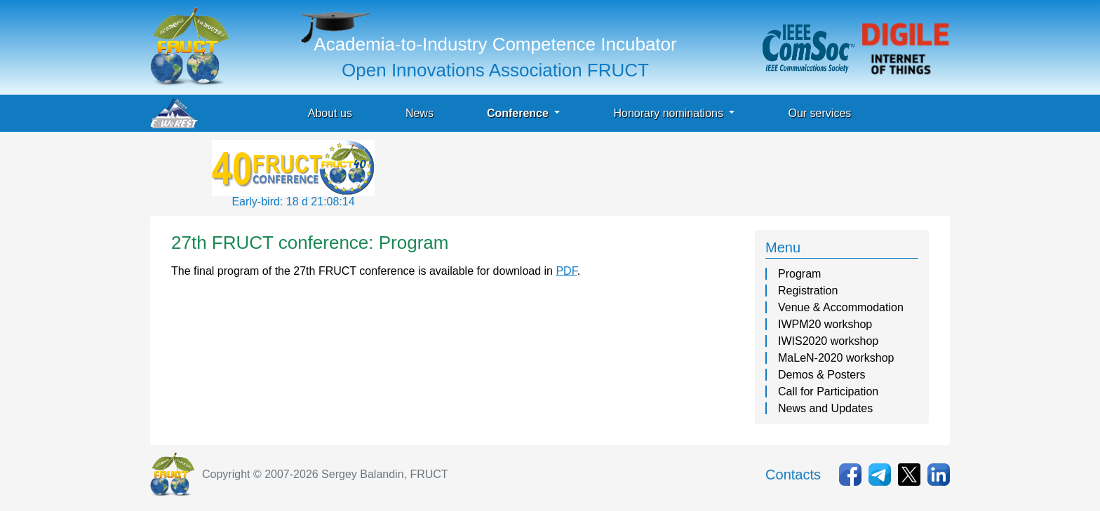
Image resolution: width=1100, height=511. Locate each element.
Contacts (793, 474)
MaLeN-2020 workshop (836, 358)
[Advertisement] (632, 171)
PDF (566, 271)
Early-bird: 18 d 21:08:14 (293, 201)
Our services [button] (819, 113)
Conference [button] (519, 113)
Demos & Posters (821, 375)
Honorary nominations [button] (669, 113)
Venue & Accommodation (841, 307)
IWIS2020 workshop (828, 341)
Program (799, 274)
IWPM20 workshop (825, 324)
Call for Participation (828, 391)
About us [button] (330, 113)
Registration (808, 291)
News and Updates (825, 408)
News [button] (419, 113)
